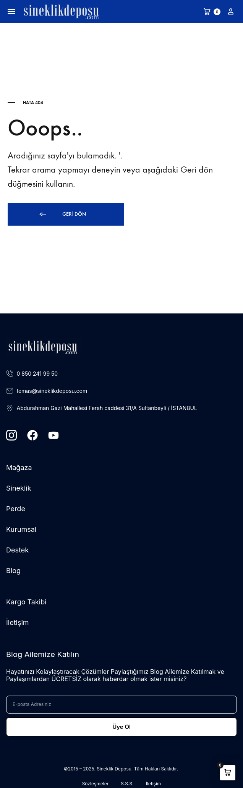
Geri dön (62, 214)
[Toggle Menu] (11, 12)
